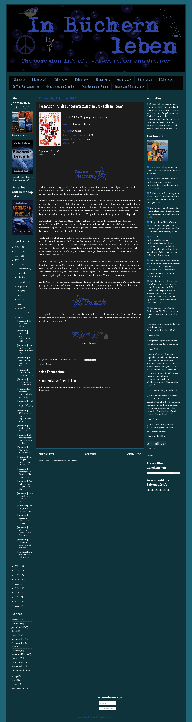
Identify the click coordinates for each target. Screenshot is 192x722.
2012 (17, 605)
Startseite (19, 79)
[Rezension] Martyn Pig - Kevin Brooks (24, 450)
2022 (17, 264)
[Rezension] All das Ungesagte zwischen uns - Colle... (24, 439)
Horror (15, 635)
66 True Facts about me (26, 87)
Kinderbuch (17, 665)
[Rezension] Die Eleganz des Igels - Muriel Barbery (24, 543)
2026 (17, 247)
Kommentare (107, 708)
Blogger (110, 716)
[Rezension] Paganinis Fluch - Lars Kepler (23, 519)
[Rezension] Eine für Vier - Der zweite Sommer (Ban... (25, 349)
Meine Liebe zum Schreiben (60, 87)
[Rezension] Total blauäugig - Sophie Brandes (25, 404)
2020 (17, 570)
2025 (17, 251)
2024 (17, 255)
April (20, 303)
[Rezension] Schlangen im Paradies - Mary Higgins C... (25, 473)
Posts (103, 703)
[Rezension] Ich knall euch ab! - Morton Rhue (25, 428)
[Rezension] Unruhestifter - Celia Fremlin (24, 382)
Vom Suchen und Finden (95, 87)
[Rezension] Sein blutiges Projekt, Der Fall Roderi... (24, 460)
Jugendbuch (17, 627)
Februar (21, 312)
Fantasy (15, 646)
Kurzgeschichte (18, 687)
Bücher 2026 (39, 79)
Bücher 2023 (103, 79)
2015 (17, 592)
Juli (19, 290)
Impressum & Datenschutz (129, 87)
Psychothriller (18, 642)
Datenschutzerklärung (100, 386)
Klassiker (16, 650)
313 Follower (156, 444)
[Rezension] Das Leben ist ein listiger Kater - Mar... (24, 485)
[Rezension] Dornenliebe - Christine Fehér (25, 372)
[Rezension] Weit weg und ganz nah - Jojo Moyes (24, 361)
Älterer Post (134, 454)
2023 (17, 260)
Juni (20, 295)
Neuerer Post (46, 454)
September (23, 281)
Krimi (14, 631)
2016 (17, 588)
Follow (150, 455)
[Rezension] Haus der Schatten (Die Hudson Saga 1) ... (25, 497)
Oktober (22, 277)
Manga (15, 676)
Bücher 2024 (82, 79)
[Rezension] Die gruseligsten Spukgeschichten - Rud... (24, 392)
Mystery (15, 684)
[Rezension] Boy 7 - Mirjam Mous (24, 323)
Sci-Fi (14, 680)
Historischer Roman (21, 669)
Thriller (15, 623)
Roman (48, 363)
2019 (17, 575)
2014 (17, 597)
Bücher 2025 (60, 79)
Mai (20, 299)
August (21, 286)
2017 (17, 583)
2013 (17, 601)
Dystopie (16, 658)
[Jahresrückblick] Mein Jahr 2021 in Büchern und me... (25, 555)
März (20, 308)
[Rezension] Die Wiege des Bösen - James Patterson (24, 531)
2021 (17, 566)
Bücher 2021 (145, 79)
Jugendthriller (18, 638)
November (23, 273)
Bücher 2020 (166, 79)
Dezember (22, 268)
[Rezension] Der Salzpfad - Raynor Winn (24, 508)
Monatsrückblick (19, 654)
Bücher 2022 (124, 79)
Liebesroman (17, 662)
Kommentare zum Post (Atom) (64, 460)
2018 (17, 579)
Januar (21, 317)
